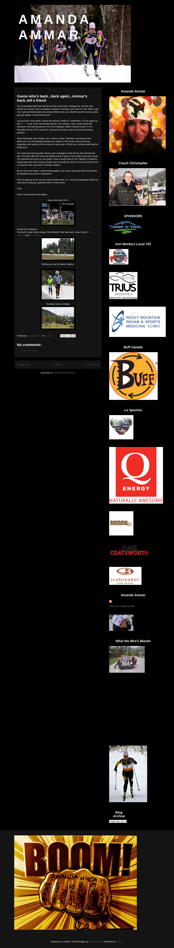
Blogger (119, 941)
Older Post (93, 364)
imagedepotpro (96, 941)
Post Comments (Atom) (64, 373)
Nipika (24, 124)
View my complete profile (121, 606)
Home (58, 364)
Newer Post (23, 364)
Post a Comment (29, 350)
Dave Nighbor (35, 235)
